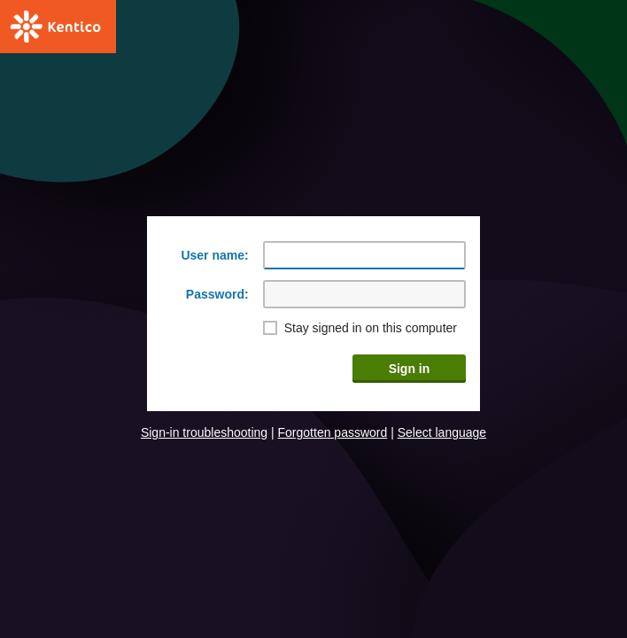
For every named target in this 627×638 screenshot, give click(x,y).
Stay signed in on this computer (370, 328)
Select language (442, 432)
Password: (217, 294)
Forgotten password (333, 432)
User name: (214, 255)
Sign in (409, 369)
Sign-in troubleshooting (204, 432)
